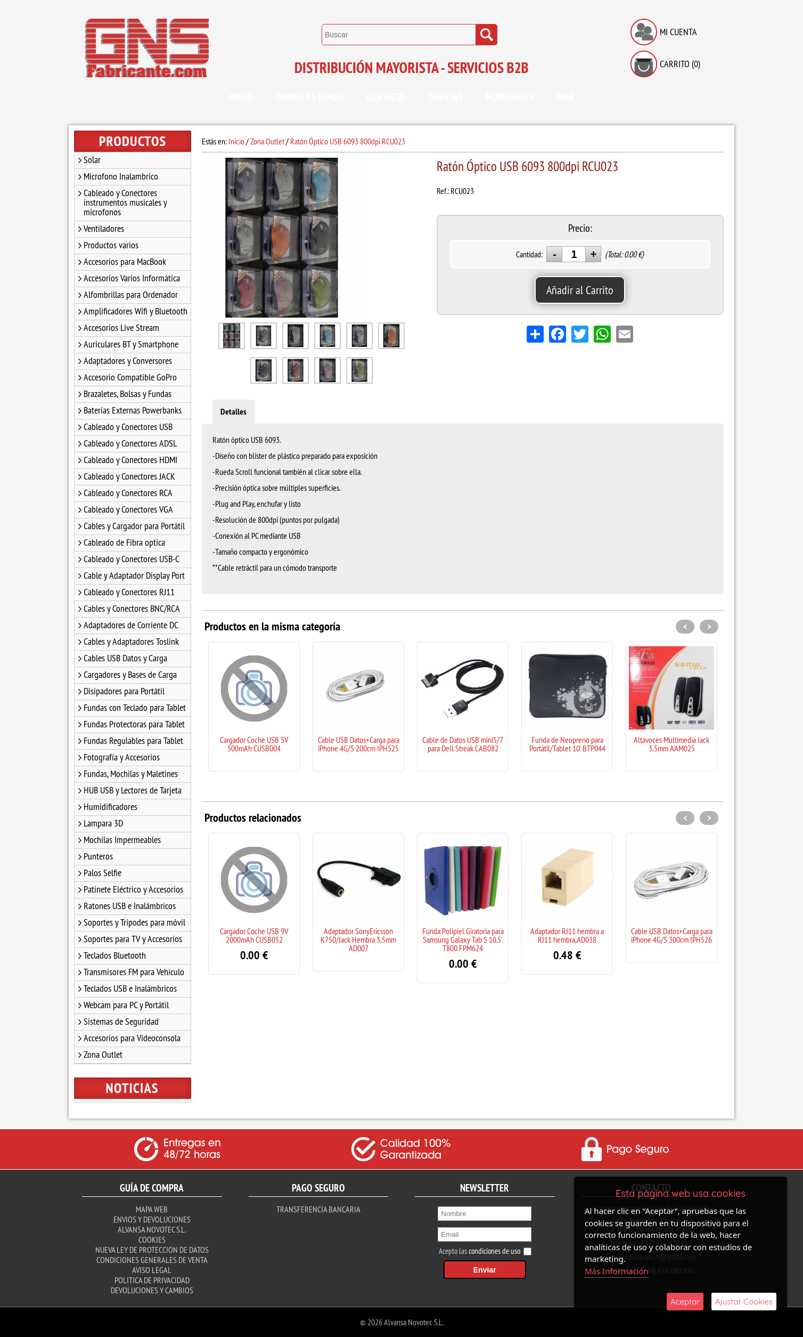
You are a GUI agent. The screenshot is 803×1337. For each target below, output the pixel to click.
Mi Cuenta (678, 32)
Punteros (98, 856)
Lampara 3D (103, 823)
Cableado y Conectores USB (128, 426)
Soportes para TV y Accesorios (133, 939)
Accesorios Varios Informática (132, 278)
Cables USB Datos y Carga (125, 658)
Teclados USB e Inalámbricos (130, 988)
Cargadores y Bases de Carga (130, 674)
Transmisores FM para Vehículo (134, 972)
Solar (92, 159)
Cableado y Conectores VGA (128, 509)
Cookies (152, 1239)
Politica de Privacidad (152, 1280)
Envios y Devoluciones (152, 1219)
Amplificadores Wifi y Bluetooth (135, 311)
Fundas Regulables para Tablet (133, 740)
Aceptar (685, 1302)
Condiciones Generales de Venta (152, 1259)
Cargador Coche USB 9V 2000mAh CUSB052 (254, 935)
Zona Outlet (103, 1054)
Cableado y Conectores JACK (129, 476)
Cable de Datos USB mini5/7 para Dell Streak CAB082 (462, 743)
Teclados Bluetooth (115, 955)
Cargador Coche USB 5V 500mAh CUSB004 (254, 743)
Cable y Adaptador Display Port (134, 575)
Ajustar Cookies (744, 1302)
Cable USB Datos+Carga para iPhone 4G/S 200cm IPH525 (358, 743)
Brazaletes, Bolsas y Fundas (127, 393)
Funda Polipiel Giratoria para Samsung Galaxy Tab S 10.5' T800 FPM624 (463, 939)
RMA (565, 97)
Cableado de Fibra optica (124, 542)
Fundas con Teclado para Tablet (135, 707)
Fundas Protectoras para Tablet (134, 724)
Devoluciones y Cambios (152, 1290)
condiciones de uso (494, 1251)
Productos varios (111, 245)
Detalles (233, 411)
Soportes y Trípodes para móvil (134, 922)
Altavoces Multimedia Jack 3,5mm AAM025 (671, 743)
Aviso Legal (151, 1270)
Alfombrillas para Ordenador (131, 294)
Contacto (386, 97)
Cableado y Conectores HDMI (130, 459)
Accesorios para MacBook (125, 261)
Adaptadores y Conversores (128, 360)
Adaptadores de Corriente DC (131, 625)
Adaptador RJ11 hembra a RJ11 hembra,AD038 (567, 935)
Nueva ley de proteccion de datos (152, 1249)
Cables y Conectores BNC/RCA (132, 608)
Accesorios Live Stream (121, 327)
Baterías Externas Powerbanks (133, 410)
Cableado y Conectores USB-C (131, 559)
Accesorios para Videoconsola (132, 1038)
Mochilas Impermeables (122, 839)
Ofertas (446, 97)
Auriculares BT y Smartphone (131, 344)
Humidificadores (110, 806)
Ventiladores (104, 228)
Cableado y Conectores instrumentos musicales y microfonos (125, 202)
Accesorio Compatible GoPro (130, 377)
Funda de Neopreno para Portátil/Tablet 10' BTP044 (567, 743)
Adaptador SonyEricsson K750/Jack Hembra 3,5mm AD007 (358, 939)
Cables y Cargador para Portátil (134, 526)
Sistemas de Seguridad (121, 1021)
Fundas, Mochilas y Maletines (131, 773)
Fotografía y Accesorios (122, 757)
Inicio (241, 97)
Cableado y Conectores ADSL (130, 443)
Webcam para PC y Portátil (126, 1005)
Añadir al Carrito (579, 289)
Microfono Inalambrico (121, 176)
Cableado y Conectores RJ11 (129, 592)
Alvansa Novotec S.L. (152, 1229)
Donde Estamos (309, 97)
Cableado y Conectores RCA (128, 493)
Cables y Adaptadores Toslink (131, 641)
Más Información (617, 1271)
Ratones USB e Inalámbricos (130, 906)
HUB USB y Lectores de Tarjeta (133, 790)
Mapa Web (152, 1209)
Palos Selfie (102, 872)
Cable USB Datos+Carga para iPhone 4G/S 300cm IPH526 (671, 935)
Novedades (510, 97)
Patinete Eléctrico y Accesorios (133, 889)
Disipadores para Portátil (124, 691)
